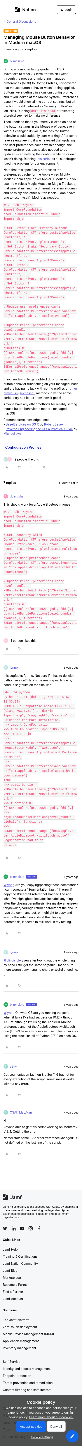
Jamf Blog (10, 1270)
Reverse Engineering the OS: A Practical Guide (39, 429)
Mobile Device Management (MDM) (28, 1334)
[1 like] (19, 640)
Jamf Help (10, 1249)
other (73, 388)
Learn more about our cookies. (51, 1417)
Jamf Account (13, 1299)
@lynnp (8, 885)
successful (27, 393)
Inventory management (19, 1348)
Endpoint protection (17, 1376)
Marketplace (12, 1277)
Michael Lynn (13, 433)
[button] (8, 10)
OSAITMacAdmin (22, 1112)
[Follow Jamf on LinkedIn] (13, 1228)
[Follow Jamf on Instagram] (30, 1228)
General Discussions (21, 21)
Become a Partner (16, 1284)
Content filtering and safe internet (27, 1390)
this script (44, 159)
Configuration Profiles (23, 447)
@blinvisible (12, 960)
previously (10, 393)
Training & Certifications (20, 1256)
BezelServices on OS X (22, 424)
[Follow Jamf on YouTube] (22, 1228)
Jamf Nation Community (20, 1263)
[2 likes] (21, 459)
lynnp (14, 667)
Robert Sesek (53, 424)
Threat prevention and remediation (28, 1383)
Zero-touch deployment (20, 1327)
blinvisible (17, 61)
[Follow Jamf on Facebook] (39, 1228)
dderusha (16, 496)
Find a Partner (13, 1292)
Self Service (11, 1361)
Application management (21, 1341)
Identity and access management (27, 1369)
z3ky (13, 1066)
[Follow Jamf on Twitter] (5, 1228)
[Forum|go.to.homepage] (25, 9)
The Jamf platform (16, 1320)
